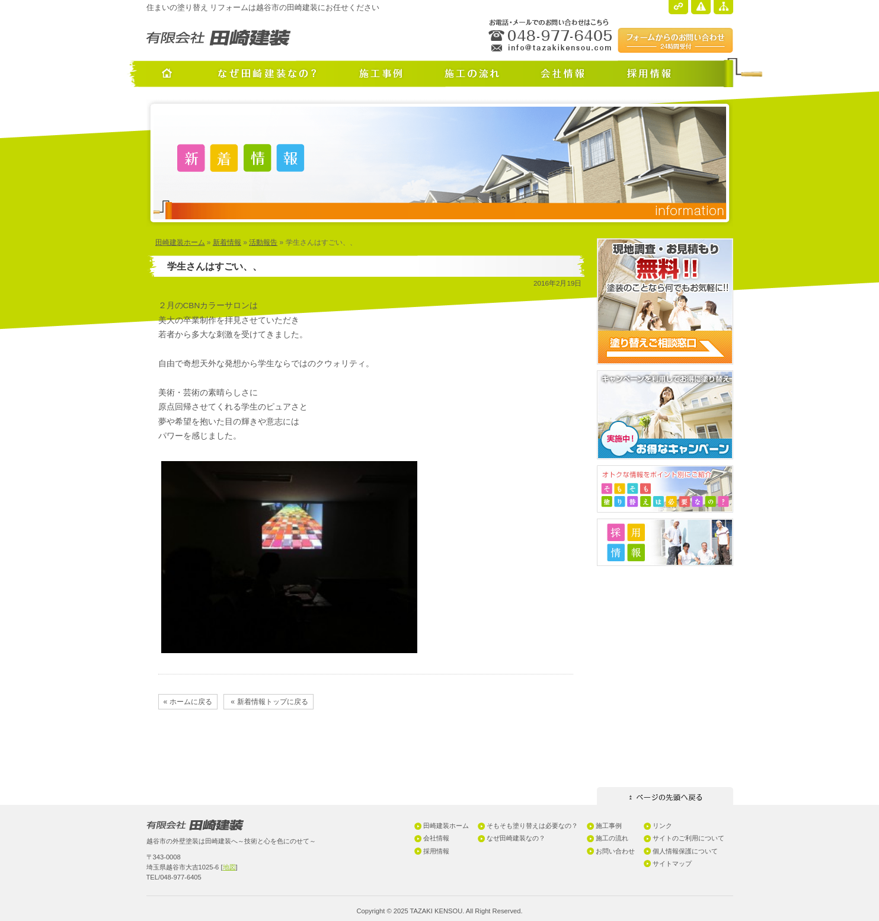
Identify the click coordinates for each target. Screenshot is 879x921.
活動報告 (263, 242)
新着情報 (227, 242)
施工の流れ (612, 838)
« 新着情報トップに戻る (268, 702)
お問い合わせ (615, 851)
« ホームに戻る (188, 702)
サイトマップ (672, 863)
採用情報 (436, 851)
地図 (229, 867)
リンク (662, 825)
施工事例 (609, 825)
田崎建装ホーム (180, 242)
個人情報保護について (685, 851)
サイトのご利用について (688, 838)
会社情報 (436, 838)
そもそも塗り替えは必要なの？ (532, 825)
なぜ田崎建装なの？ (516, 838)
